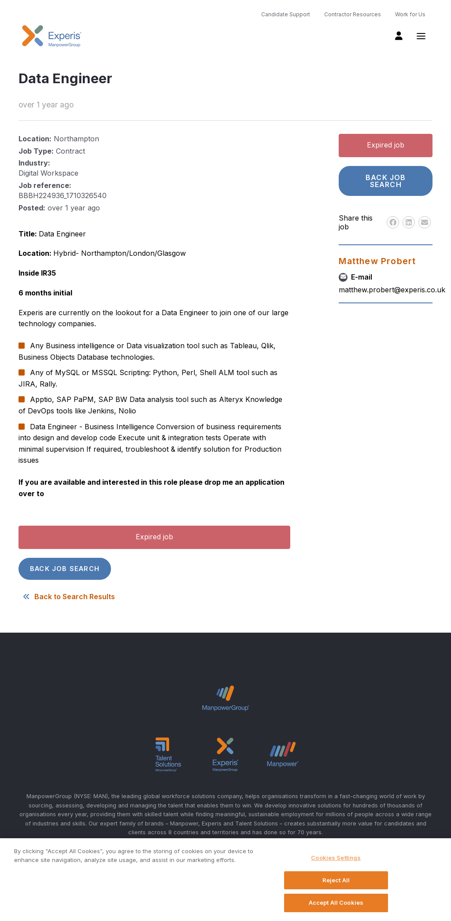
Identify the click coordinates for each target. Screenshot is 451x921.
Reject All (336, 880)
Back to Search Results (66, 596)
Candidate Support (285, 14)
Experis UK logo (51, 36)
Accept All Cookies (336, 902)
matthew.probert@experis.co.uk (392, 289)
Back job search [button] (65, 568)
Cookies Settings (336, 857)
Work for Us (410, 14)
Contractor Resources (352, 14)
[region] (225, 879)
